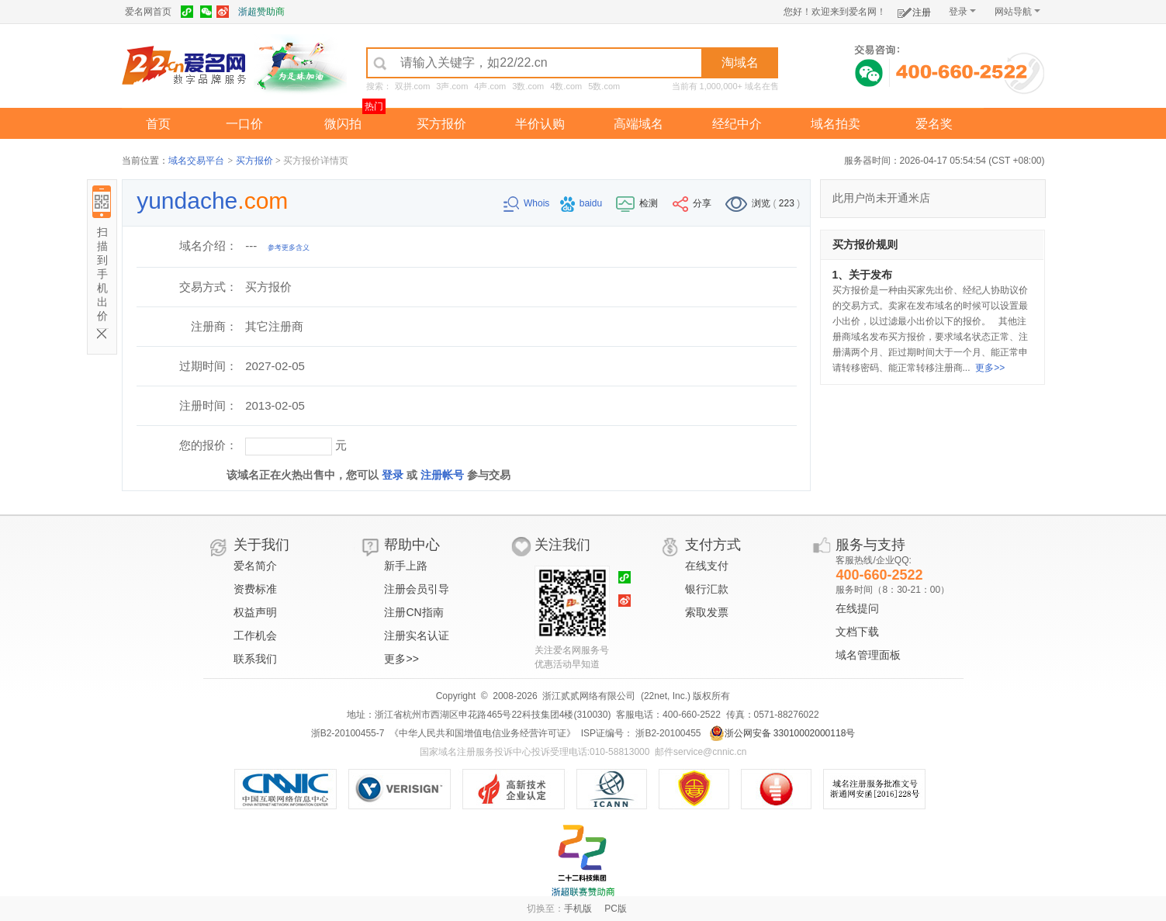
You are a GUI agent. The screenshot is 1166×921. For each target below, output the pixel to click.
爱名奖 (934, 123)
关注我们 (562, 544)
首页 (158, 123)
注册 (914, 10)
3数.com (528, 86)
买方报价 (441, 123)
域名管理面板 (868, 655)
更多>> (990, 367)
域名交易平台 (196, 160)
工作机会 (255, 635)
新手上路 (405, 565)
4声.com (490, 86)
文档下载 (857, 631)
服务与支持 (870, 544)
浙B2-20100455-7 (348, 733)
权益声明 (255, 612)
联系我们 (255, 659)
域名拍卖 (835, 123)
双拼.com (413, 86)
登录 (962, 11)
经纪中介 (737, 123)
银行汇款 (706, 589)
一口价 (244, 123)
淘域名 (740, 62)
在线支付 (706, 565)
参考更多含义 (289, 247)
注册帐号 (442, 475)
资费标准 (255, 589)
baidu (582, 203)
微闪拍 (343, 123)
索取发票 (706, 612)
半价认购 (540, 123)
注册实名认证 (416, 635)
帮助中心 (412, 544)
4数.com (566, 86)
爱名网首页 (148, 11)
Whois (527, 203)
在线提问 (857, 608)
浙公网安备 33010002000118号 (782, 733)
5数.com (604, 86)
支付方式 (713, 544)
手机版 (578, 908)
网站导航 (1017, 11)
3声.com (452, 86)
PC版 (615, 908)
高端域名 (638, 123)
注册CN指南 (413, 612)
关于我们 (261, 544)
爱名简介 (255, 565)
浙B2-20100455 (667, 733)
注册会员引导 (416, 589)
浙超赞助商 (261, 11)
